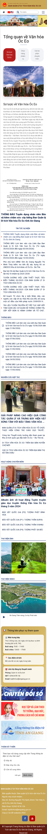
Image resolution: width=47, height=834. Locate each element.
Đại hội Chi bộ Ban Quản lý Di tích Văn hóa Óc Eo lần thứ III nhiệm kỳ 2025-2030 (24, 272)
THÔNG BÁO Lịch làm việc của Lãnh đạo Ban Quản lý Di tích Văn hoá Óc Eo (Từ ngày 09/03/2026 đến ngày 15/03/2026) (24, 255)
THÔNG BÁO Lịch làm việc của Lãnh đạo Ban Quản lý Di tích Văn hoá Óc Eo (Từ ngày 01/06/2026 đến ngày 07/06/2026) (26, 336)
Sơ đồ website (14, 813)
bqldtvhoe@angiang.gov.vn (19, 809)
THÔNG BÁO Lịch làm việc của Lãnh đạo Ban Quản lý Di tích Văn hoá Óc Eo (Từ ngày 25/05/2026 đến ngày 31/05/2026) (26, 346)
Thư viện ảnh (7, 539)
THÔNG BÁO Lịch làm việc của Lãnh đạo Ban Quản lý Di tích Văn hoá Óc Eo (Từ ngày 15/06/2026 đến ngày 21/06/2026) (26, 325)
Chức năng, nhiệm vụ (23, 55)
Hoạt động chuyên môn (12, 462)
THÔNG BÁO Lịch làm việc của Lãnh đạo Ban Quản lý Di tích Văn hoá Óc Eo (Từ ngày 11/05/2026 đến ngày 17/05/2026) (26, 367)
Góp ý (5, 813)
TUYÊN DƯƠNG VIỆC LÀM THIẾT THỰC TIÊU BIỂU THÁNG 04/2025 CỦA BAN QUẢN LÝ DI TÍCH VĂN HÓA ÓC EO (24, 289)
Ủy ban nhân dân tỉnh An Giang (18, 3)
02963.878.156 (18, 806)
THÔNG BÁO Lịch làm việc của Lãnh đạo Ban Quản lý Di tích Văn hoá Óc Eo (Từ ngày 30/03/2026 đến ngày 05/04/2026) (24, 246)
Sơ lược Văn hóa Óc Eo (9, 54)
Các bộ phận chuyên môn (37, 55)
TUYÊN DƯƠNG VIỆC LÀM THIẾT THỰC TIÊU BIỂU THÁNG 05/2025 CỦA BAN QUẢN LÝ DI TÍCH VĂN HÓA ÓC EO (24, 280)
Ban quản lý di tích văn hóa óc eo (24, 6)
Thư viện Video (8, 579)
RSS (24, 813)
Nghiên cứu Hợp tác (10, 377)
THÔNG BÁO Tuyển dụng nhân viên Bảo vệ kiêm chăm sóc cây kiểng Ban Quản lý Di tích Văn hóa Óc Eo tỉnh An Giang (24, 237)
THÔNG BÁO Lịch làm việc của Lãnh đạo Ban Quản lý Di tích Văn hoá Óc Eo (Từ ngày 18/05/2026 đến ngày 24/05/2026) (26, 357)
